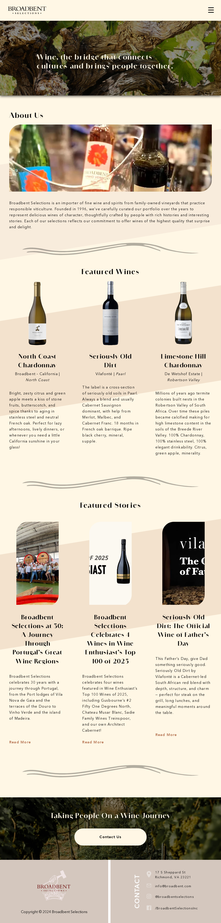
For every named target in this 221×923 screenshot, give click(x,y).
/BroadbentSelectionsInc (176, 908)
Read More (20, 742)
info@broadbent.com (173, 886)
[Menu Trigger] (211, 9)
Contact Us (110, 837)
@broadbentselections (174, 897)
